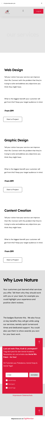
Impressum (17, 395)
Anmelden (34, 375)
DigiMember (29, 418)
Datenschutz (27, 395)
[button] (41, 2)
